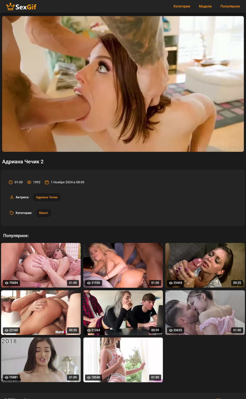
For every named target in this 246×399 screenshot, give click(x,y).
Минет (43, 213)
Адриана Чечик (47, 197)
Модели (205, 6)
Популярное (230, 6)
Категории (181, 6)
